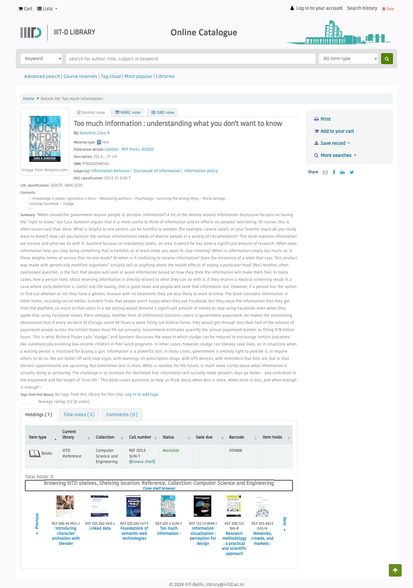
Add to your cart (333, 131)
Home (28, 98)
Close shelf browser (176, 488)
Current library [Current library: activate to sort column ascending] (69, 434)
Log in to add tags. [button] (142, 394)
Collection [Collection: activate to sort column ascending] (105, 437)
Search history (362, 8)
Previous (36, 525)
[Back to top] (395, 570)
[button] (25, 9)
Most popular (138, 76)
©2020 (147, 149)
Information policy (201, 170)
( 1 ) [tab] (38, 414)
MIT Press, (131, 149)
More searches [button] (333, 155)
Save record (329, 143)
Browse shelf (142, 461)
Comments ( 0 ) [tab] (122, 414)
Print (322, 119)
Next (284, 525)
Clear (388, 8)
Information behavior (110, 170)
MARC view (128, 112)
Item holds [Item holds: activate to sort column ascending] (272, 437)
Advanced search (42, 76)
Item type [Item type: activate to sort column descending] (37, 437)
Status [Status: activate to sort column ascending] (168, 437)
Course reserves (80, 76)
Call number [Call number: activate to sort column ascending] (140, 437)
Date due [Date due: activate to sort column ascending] (204, 437)
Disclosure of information (157, 170)
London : (112, 149)
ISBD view (162, 112)
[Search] (387, 58)
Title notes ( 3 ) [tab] (79, 414)
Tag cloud (111, 76)
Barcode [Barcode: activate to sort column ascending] (236, 437)
